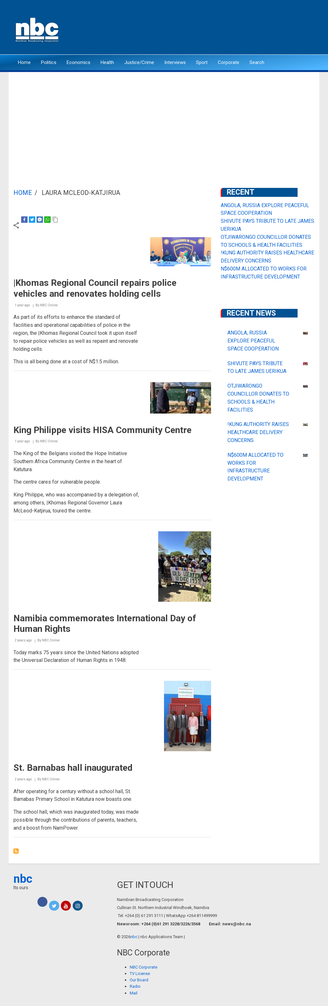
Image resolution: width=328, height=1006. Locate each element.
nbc (22, 879)
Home (24, 62)
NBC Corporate (143, 967)
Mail (133, 993)
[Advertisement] (164, 120)
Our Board (139, 980)
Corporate (228, 62)
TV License (140, 973)
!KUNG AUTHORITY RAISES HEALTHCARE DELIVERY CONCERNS (258, 432)
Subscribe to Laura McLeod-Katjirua (16, 851)
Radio (135, 986)
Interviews (175, 62)
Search (257, 62)
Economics (78, 62)
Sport (202, 62)
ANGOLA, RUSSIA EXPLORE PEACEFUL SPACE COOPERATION (253, 341)
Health (107, 62)
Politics (48, 62)
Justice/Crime (139, 62)
